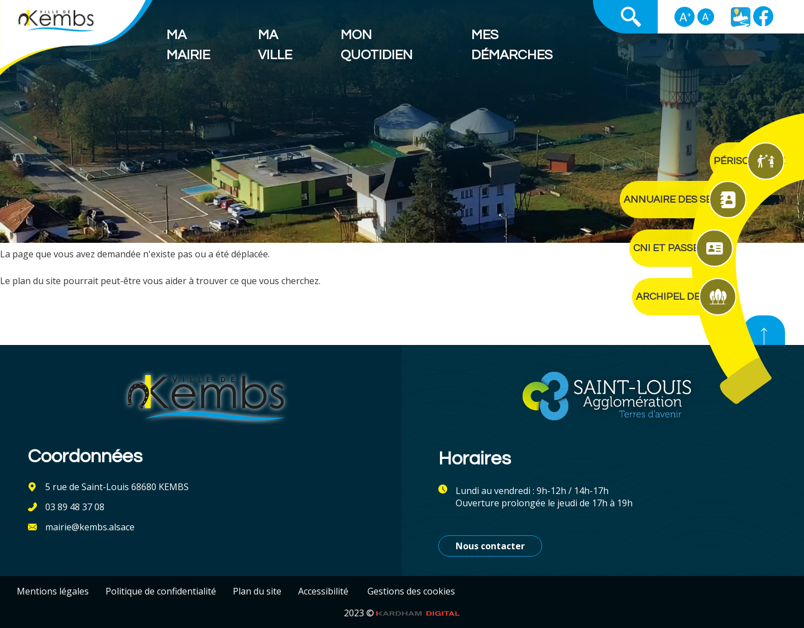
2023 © (402, 613)
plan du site (36, 281)
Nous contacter (490, 546)
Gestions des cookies (411, 591)
